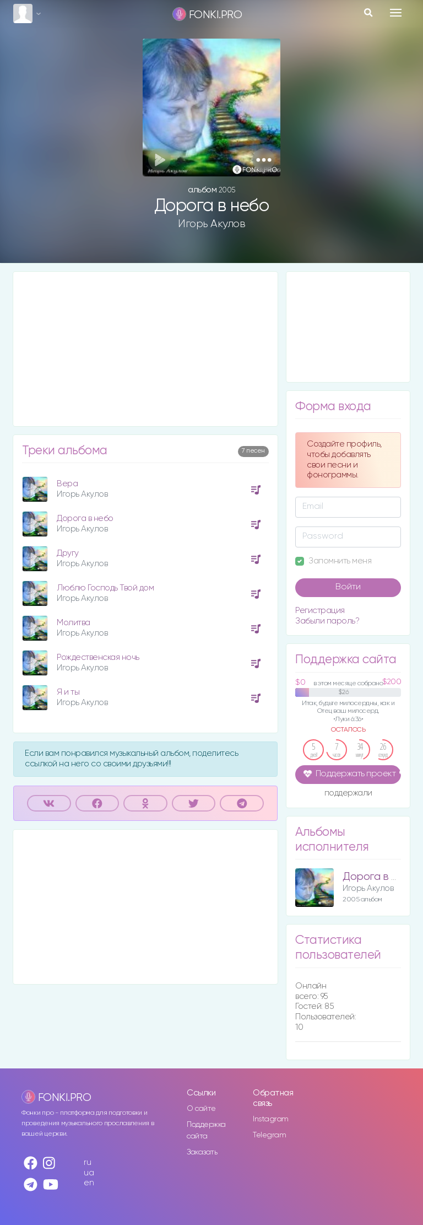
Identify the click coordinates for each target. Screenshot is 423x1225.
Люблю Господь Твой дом (105, 588)
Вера (67, 484)
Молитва (73, 623)
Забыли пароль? (327, 621)
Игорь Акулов (211, 223)
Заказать (202, 1152)
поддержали (348, 794)
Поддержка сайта (206, 1130)
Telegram (269, 1135)
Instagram (271, 1119)
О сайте (201, 1109)
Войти (348, 587)
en (89, 1183)
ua (89, 1173)
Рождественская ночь (98, 657)
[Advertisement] (145, 349)
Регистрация (320, 610)
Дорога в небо (85, 518)
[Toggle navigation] (396, 12)
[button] (263, 159)
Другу (68, 553)
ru (87, 1162)
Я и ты (68, 692)
